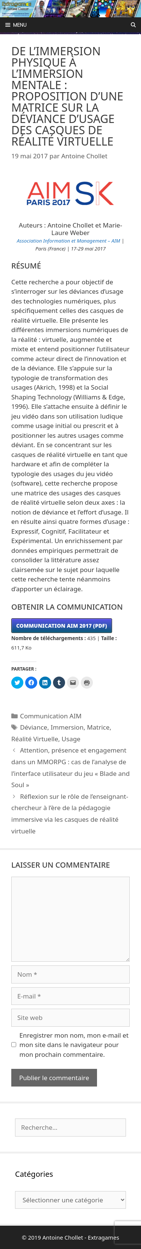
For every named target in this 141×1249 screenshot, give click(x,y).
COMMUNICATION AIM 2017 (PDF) (61, 625)
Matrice (98, 727)
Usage (71, 739)
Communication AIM (51, 716)
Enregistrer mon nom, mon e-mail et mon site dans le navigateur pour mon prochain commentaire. (74, 1045)
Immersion (67, 727)
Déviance (33, 727)
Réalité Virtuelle (34, 739)
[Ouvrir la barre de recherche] (133, 24)
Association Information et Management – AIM (68, 240)
